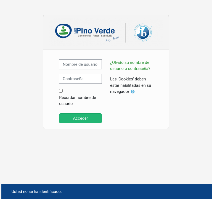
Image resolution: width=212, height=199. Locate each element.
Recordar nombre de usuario (77, 100)
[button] (133, 91)
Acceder (80, 118)
